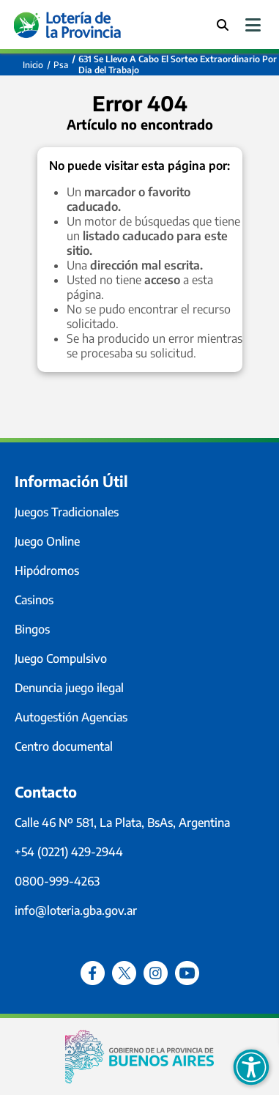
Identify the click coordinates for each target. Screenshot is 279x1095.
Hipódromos (47, 570)
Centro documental (64, 746)
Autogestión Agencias (71, 717)
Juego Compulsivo (61, 658)
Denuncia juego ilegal (69, 687)
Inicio (33, 64)
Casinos (34, 600)
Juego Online (47, 541)
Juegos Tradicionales (67, 512)
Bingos (32, 629)
